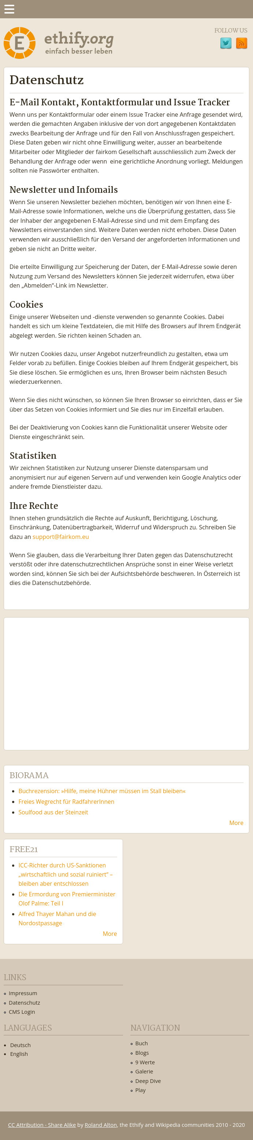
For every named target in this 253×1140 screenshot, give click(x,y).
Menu (9, 9)
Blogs (142, 1052)
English (19, 1053)
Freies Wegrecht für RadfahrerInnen (67, 802)
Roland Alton (101, 1124)
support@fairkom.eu (61, 537)
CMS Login (22, 1011)
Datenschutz (24, 1002)
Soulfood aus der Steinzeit (53, 812)
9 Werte (145, 1062)
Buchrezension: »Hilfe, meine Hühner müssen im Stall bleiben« (102, 791)
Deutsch (20, 1045)
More (236, 823)
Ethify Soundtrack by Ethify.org (64, 678)
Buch (141, 1043)
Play (140, 1090)
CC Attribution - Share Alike (42, 1124)
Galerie (144, 1071)
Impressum (23, 993)
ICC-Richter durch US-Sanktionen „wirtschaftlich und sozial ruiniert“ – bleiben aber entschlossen (66, 874)
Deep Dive (148, 1080)
